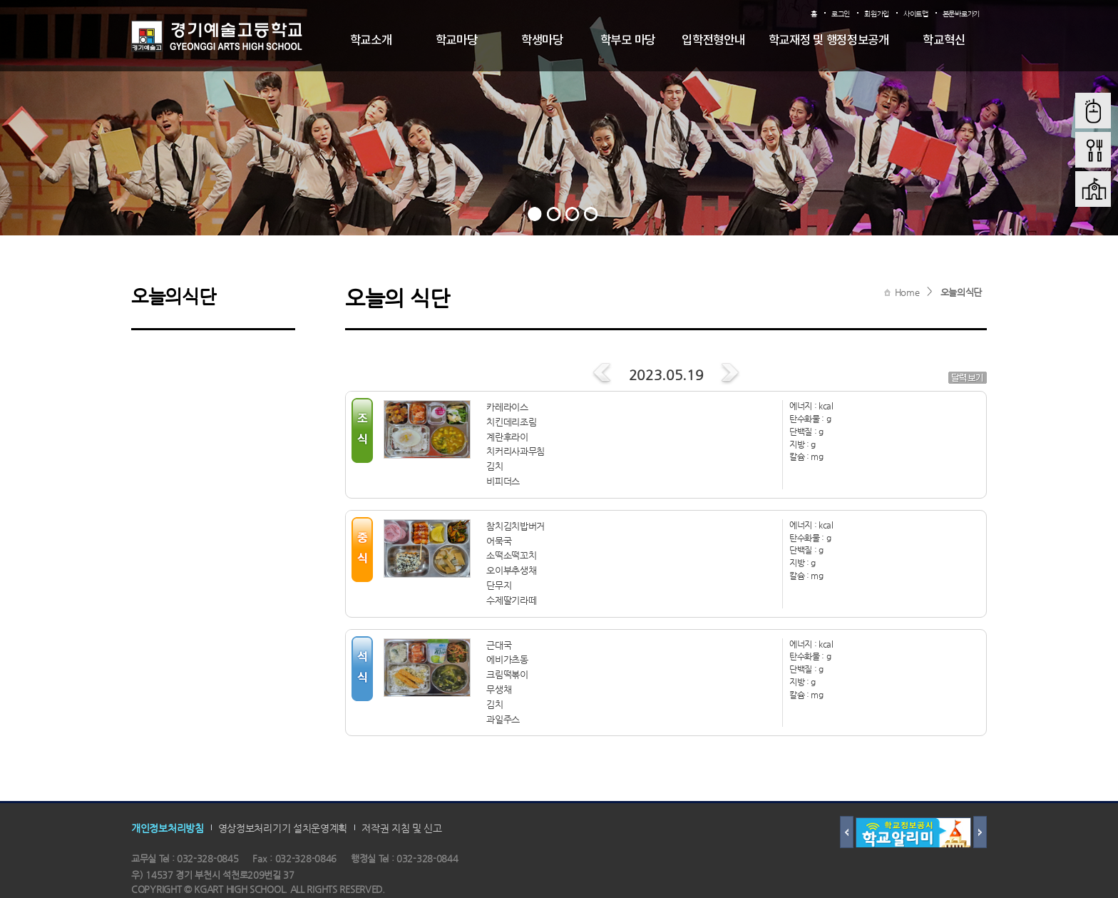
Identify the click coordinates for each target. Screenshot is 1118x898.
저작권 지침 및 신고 (401, 828)
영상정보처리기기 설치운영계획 (283, 828)
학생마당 (542, 41)
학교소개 (371, 41)
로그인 (840, 14)
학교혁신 (944, 41)
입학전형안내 (713, 41)
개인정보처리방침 (167, 828)
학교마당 (457, 41)
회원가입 (876, 14)
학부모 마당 (627, 41)
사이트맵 (915, 14)
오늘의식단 (961, 292)
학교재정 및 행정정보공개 (829, 41)
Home (907, 292)
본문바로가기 (961, 14)
